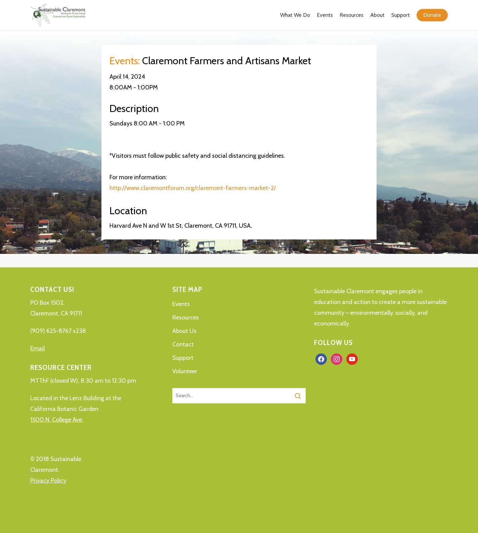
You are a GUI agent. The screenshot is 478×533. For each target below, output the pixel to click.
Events (181, 304)
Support (182, 357)
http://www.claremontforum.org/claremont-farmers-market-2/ (193, 188)
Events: (125, 60)
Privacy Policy (48, 480)
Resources (185, 317)
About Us (184, 331)
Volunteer (184, 371)
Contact (183, 344)
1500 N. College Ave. (56, 419)
